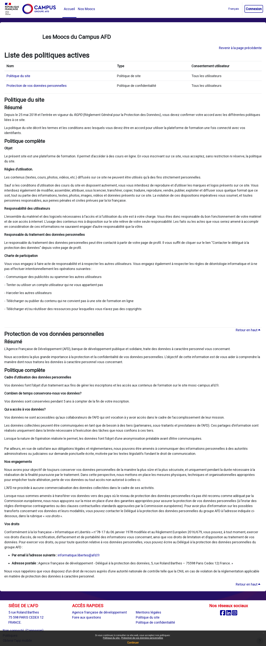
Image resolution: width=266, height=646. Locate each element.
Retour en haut (248, 330)
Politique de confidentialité (155, 622)
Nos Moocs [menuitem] (86, 9)
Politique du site (111, 638)
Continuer (133, 642)
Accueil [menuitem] (69, 9)
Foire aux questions (86, 617)
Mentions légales (148, 612)
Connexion (254, 9)
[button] (233, 9)
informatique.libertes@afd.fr (79, 555)
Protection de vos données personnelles (142, 638)
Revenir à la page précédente (240, 48)
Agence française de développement (99, 612)
